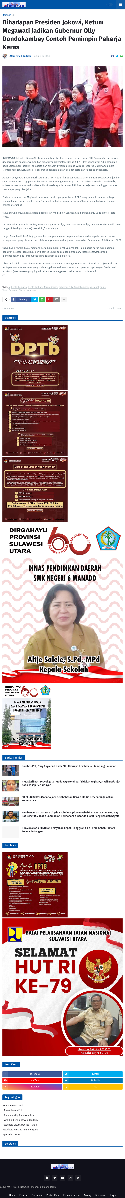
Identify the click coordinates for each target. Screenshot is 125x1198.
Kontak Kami (52, 1195)
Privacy (87, 1195)
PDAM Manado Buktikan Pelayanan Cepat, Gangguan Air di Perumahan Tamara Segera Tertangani (68, 829)
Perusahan (36, 1195)
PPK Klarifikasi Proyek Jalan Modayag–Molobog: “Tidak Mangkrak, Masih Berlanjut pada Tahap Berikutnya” (71, 783)
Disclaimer (100, 1195)
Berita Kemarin (19, 287)
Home (12, 1195)
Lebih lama (115, 308)
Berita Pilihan (35, 287)
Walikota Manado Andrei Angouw (21, 1129)
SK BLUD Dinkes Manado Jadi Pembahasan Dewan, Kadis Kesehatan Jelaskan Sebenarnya (67, 799)
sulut (102, 287)
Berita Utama (50, 287)
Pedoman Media (71, 1195)
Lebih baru (9, 308)
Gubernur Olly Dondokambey (73, 287)
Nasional (94, 287)
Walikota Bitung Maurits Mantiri (20, 1124)
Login (113, 1195)
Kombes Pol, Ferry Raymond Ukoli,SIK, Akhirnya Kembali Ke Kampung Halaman (69, 766)
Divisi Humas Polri (13, 1110)
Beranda (6, 15)
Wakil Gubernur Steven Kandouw (19, 290)
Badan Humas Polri (14, 1105)
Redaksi (23, 1195)
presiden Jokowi (12, 1134)
